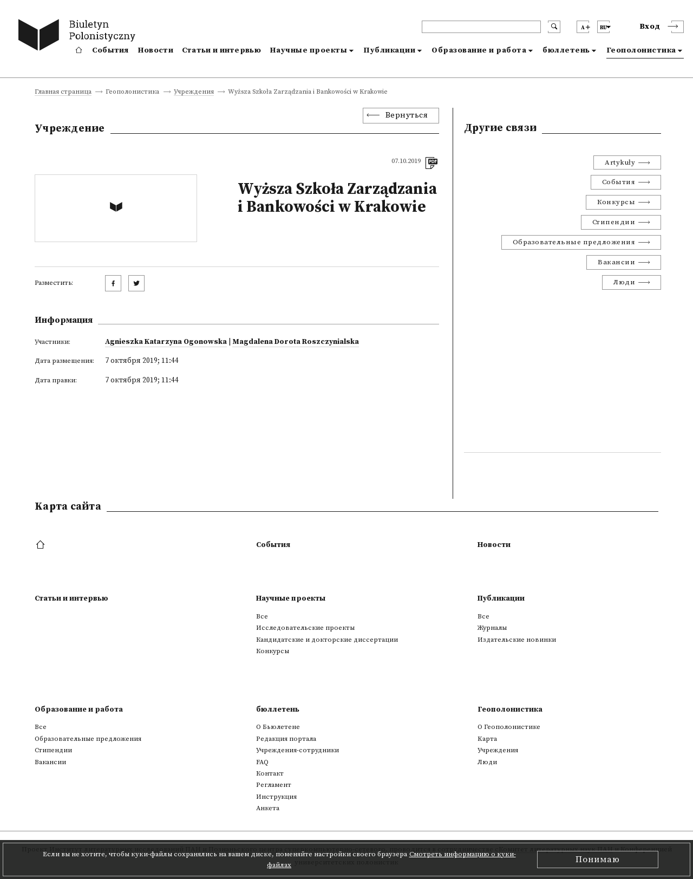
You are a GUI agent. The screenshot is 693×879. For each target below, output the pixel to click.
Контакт (270, 773)
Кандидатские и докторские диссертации (327, 639)
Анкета (267, 808)
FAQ (262, 762)
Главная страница (63, 92)
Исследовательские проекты (305, 627)
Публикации (389, 50)
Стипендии (614, 222)
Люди (624, 282)
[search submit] (554, 27)
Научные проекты (309, 50)
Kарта (487, 738)
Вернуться (406, 115)
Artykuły (620, 162)
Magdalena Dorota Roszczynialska (295, 342)
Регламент (273, 784)
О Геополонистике (509, 726)
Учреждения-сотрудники (297, 750)
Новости (155, 50)
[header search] (481, 27)
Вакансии (616, 262)
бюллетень (566, 50)
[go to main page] (79, 37)
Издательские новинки (517, 639)
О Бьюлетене (278, 726)
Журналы (492, 627)
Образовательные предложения (574, 242)
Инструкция (276, 796)
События (110, 50)
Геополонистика (641, 50)
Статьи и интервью (221, 50)
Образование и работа (479, 50)
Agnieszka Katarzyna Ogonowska (166, 342)
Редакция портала (286, 738)
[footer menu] (41, 545)
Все (262, 616)
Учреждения (194, 92)
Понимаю (598, 859)
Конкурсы (616, 202)
